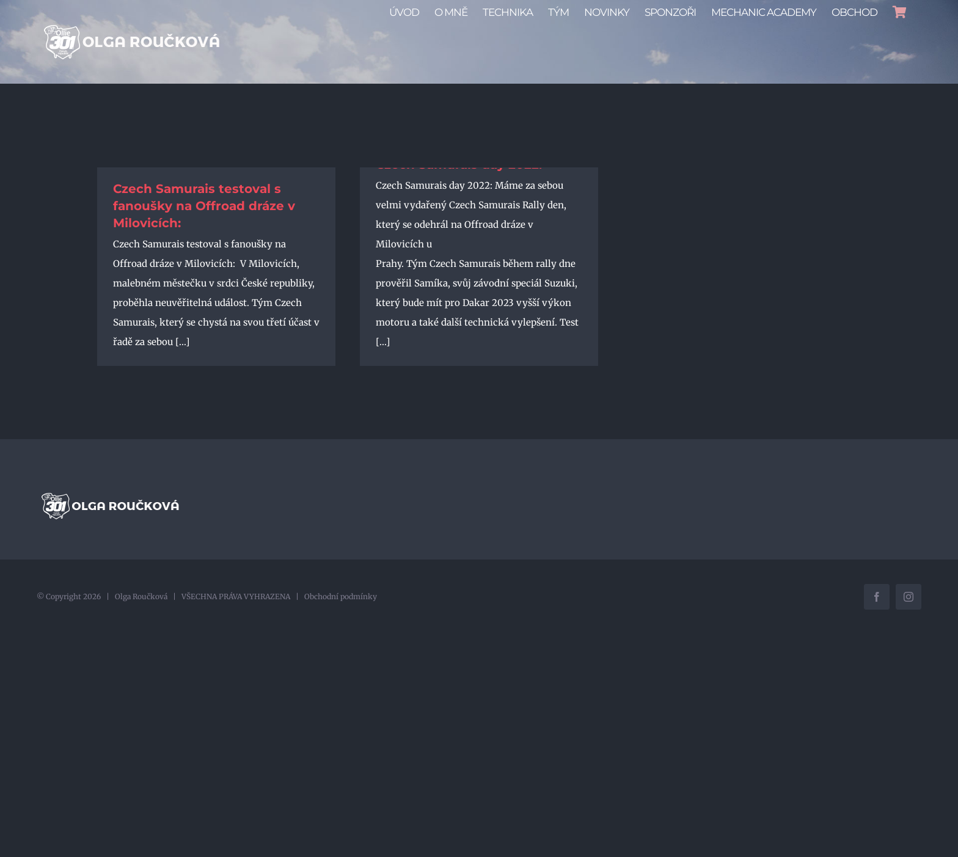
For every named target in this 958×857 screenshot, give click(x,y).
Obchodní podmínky (340, 596)
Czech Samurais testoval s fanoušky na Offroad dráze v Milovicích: (204, 205)
